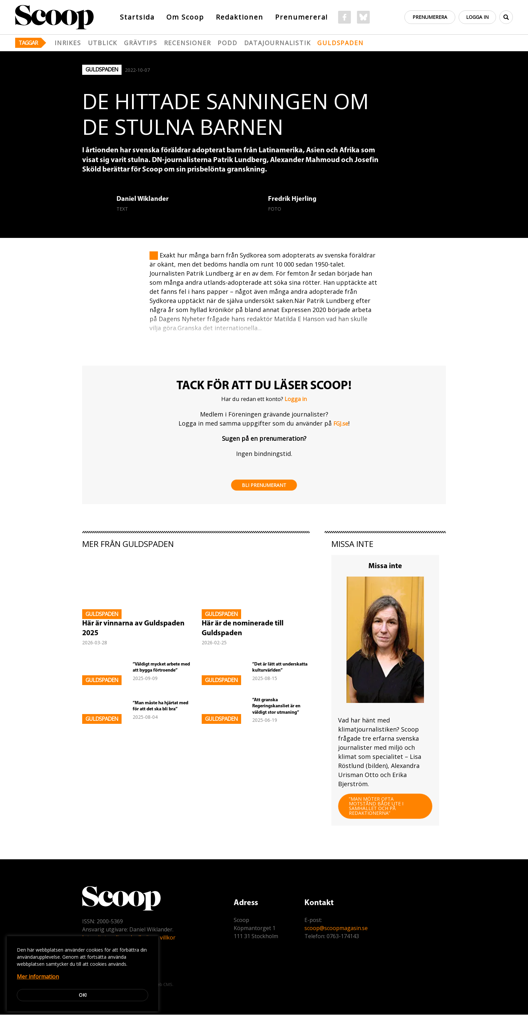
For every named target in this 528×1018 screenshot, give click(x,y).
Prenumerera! (301, 17)
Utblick (103, 43)
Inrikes (68, 43)
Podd (227, 43)
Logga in (476, 17)
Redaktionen (239, 17)
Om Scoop (185, 17)
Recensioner (187, 43)
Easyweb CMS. (158, 988)
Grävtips (140, 43)
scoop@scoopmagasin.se (336, 931)
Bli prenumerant (264, 486)
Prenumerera (428, 17)
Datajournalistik (277, 43)
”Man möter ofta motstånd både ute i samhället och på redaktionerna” (377, 808)
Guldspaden (340, 43)
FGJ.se (340, 423)
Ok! (83, 995)
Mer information (38, 976)
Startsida (137, 17)
